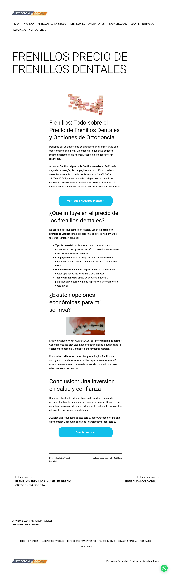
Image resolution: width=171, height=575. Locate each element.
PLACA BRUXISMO (117, 23)
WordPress (153, 561)
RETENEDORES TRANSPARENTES (86, 23)
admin (55, 461)
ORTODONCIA (116, 458)
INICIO (15, 23)
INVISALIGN (28, 23)
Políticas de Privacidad (117, 561)
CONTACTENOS (37, 29)
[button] (164, 568)
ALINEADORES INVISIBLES (52, 23)
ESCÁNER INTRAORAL (142, 23)
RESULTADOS (19, 29)
